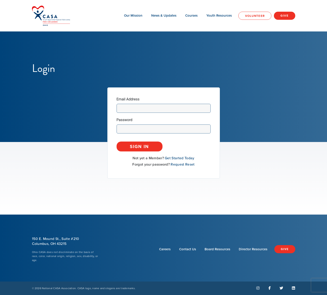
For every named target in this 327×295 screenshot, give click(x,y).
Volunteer (255, 16)
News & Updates (163, 15)
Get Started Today (179, 158)
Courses (191, 15)
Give (284, 15)
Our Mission (133, 15)
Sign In (139, 146)
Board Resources (217, 249)
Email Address (128, 99)
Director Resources (253, 249)
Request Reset (182, 164)
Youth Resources (219, 15)
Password (125, 120)
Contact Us (187, 249)
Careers (165, 249)
